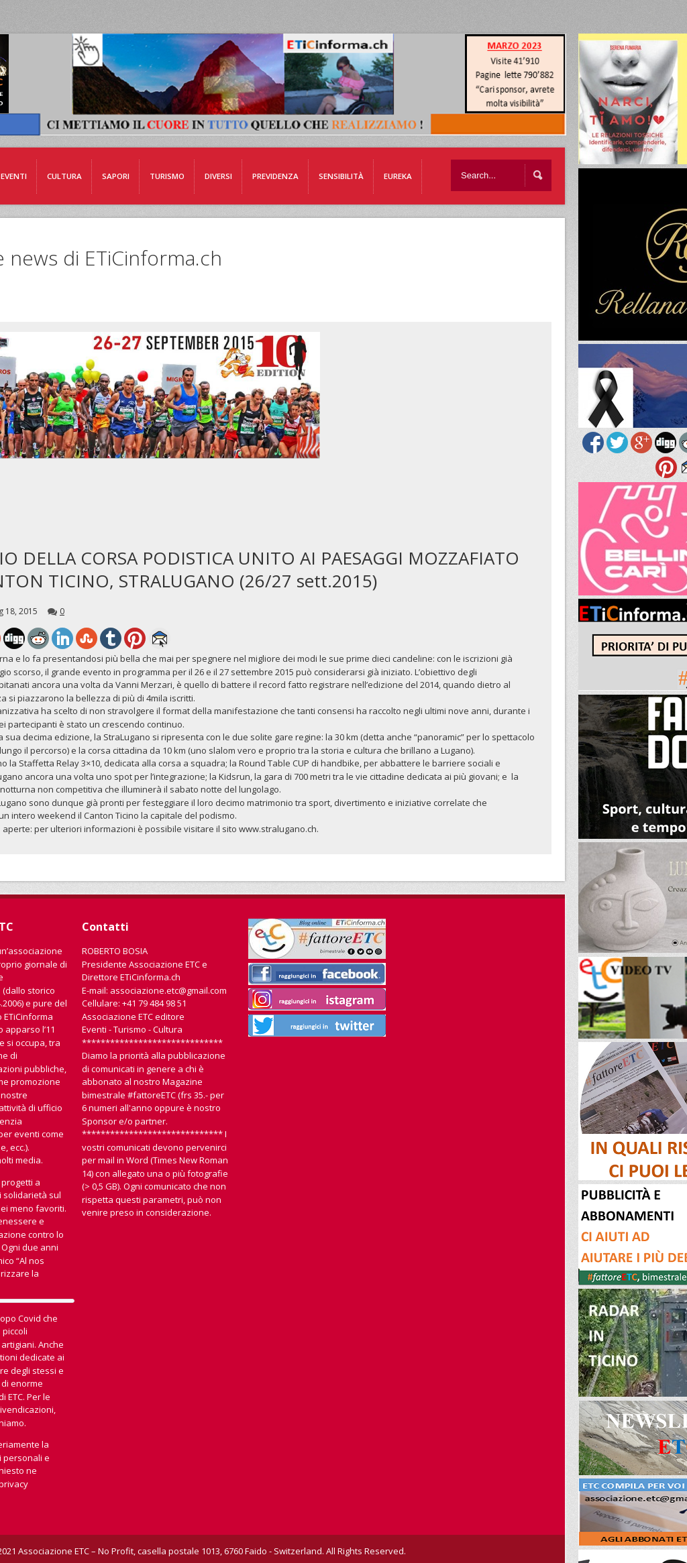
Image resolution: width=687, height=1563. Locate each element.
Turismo (167, 176)
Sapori (115, 176)
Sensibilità (341, 176)
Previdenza (275, 176)
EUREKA (398, 176)
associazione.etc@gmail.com (168, 990)
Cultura (64, 176)
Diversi (218, 176)
